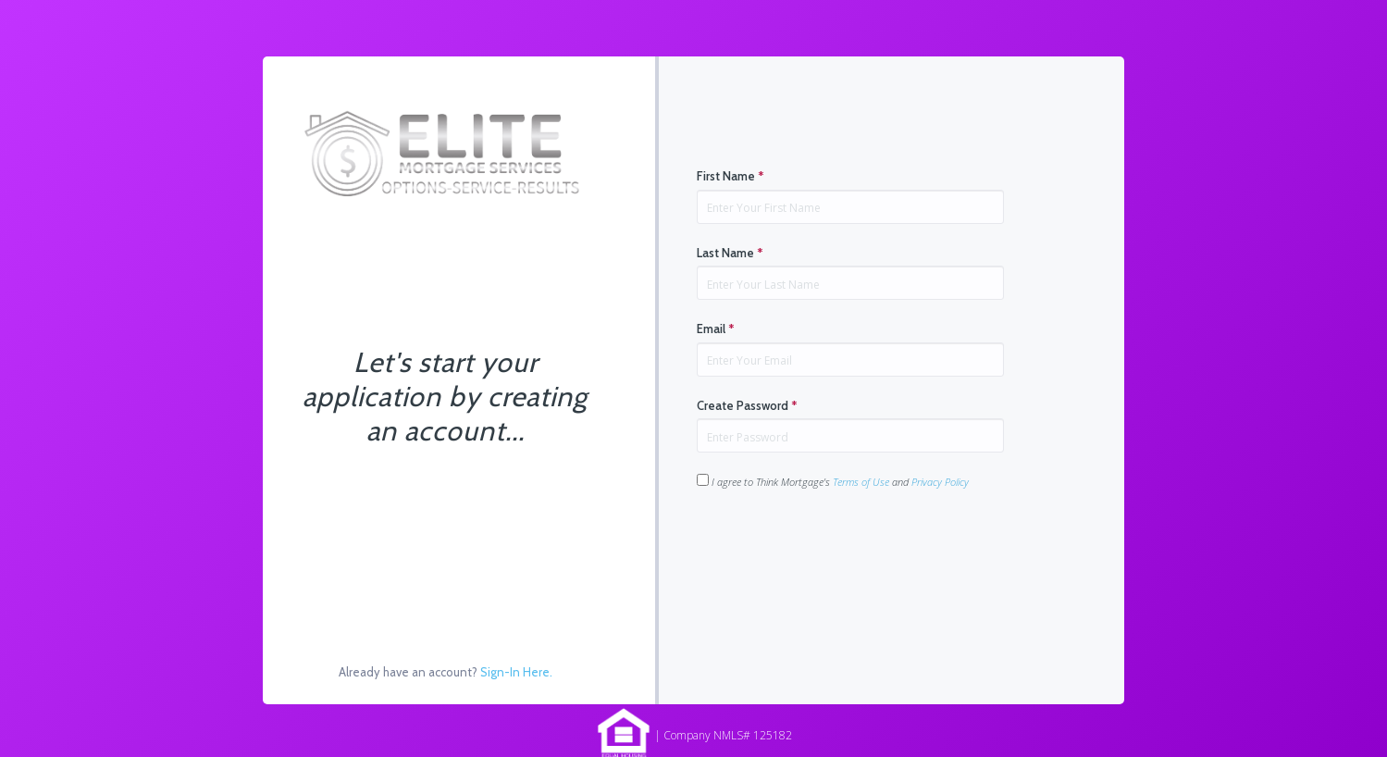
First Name (730, 175)
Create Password (747, 405)
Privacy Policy (940, 482)
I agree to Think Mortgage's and (833, 481)
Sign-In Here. (516, 671)
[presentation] (837, 548)
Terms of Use (861, 482)
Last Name (730, 252)
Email (716, 328)
